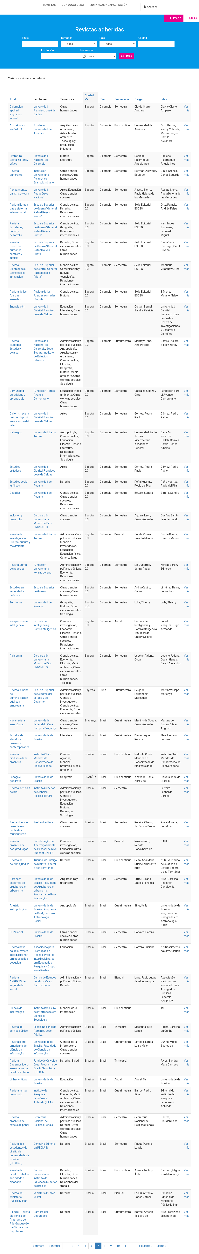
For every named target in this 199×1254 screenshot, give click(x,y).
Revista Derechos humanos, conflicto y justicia (16, 250)
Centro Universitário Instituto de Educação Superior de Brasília (45, 1178)
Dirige (138, 99)
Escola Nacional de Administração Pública (45, 1030)
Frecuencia (86, 50)
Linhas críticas (18, 1079)
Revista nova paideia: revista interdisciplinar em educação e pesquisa (19, 954)
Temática (66, 37)
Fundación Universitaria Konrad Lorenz (42, 568)
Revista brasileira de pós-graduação (19, 845)
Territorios (16, 602)
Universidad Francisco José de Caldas (45, 110)
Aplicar (126, 56)
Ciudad (142, 37)
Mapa (193, 18)
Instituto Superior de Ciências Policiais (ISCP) (44, 791)
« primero (38, 1245)
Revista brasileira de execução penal (19, 1121)
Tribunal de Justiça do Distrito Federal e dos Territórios (45, 864)
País (102, 37)
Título (25, 37)
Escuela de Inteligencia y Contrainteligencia (45, 625)
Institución (47, 50)
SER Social (16, 932)
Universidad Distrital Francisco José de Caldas (44, 310)
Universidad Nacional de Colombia (41, 159)
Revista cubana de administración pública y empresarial (19, 697)
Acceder (150, 7)
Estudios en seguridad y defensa (17, 591)
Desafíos (15, 492)
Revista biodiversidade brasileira (19, 758)
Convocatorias (73, 4)
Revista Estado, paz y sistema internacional (19, 208)
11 (126, 1245)
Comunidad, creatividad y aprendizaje (17, 394)
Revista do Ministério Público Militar (18, 1196)
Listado (176, 18)
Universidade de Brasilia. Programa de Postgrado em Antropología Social (45, 913)
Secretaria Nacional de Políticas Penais (43, 1121)
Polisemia (16, 655)
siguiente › (145, 1245)
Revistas (49, 4)
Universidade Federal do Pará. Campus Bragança (45, 724)
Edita (164, 99)
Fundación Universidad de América (43, 129)
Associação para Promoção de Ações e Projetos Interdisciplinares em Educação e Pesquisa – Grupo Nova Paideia (44, 958)
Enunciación (17, 306)
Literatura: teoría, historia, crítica (19, 159)
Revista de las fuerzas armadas (18, 295)
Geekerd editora (43, 822)
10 (118, 1245)
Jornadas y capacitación (108, 4)
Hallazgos (16, 432)
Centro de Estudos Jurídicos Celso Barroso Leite (45, 981)
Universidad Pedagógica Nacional (41, 193)
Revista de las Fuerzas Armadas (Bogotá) (45, 295)
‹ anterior (54, 1245)
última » (161, 1245)
